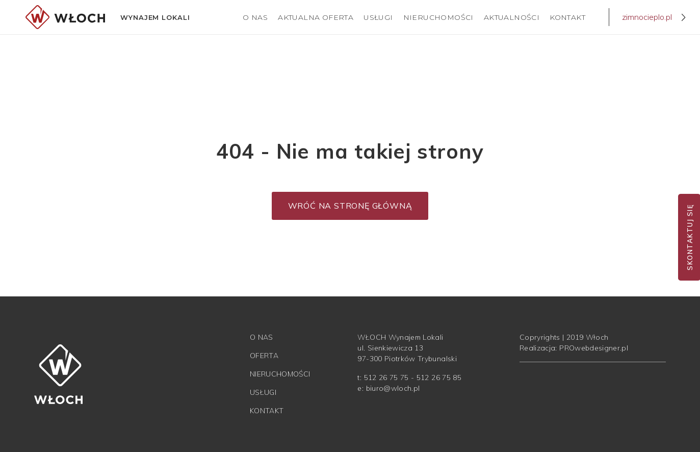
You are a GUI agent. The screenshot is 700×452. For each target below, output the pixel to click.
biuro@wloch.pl (393, 388)
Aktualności (511, 17)
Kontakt (567, 17)
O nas (255, 17)
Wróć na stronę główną (350, 205)
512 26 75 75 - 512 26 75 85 (412, 377)
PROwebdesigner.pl (593, 348)
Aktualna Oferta (315, 17)
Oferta (264, 355)
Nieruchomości (438, 17)
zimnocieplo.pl (647, 17)
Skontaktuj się (690, 237)
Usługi (378, 17)
